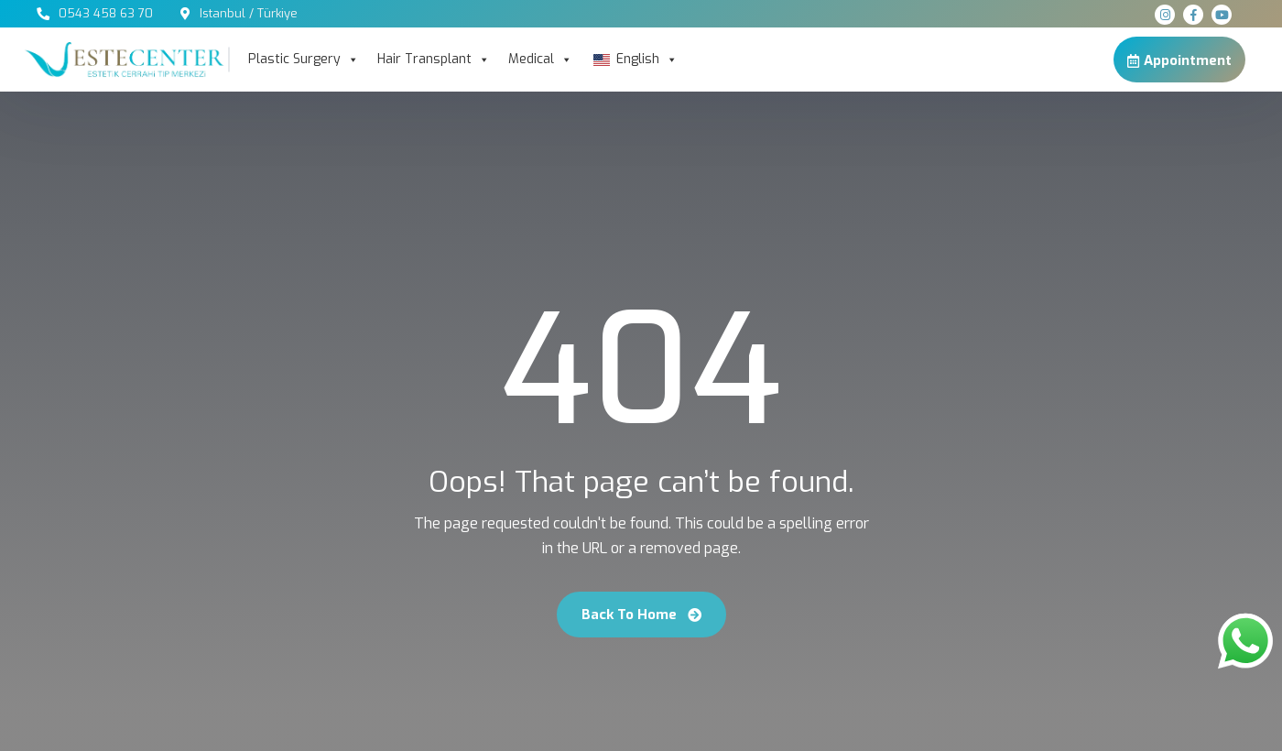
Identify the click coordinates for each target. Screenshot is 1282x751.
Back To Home (641, 614)
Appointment (1179, 60)
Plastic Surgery (303, 59)
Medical (540, 59)
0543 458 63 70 (106, 13)
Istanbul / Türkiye (249, 13)
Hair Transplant (433, 59)
